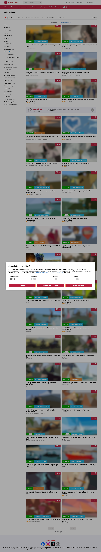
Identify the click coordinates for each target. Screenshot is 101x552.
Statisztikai (56, 276)
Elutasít (22, 285)
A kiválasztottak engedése (50, 285)
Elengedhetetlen (14, 276)
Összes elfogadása (79, 285)
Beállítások (34, 276)
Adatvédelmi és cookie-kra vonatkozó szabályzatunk (49, 272)
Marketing (76, 276)
